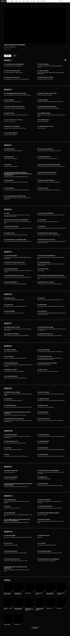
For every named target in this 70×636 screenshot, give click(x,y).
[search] (68, 1)
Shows (8, 1)
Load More (35, 627)
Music (20, 1)
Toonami (16, 1)
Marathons (12, 1)
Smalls (24, 1)
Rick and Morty (43, 1)
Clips (14, 55)
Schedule (27, 1)
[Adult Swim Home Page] (3, 1)
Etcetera (38, 1)
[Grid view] (65, 60)
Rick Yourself (33, 1)
